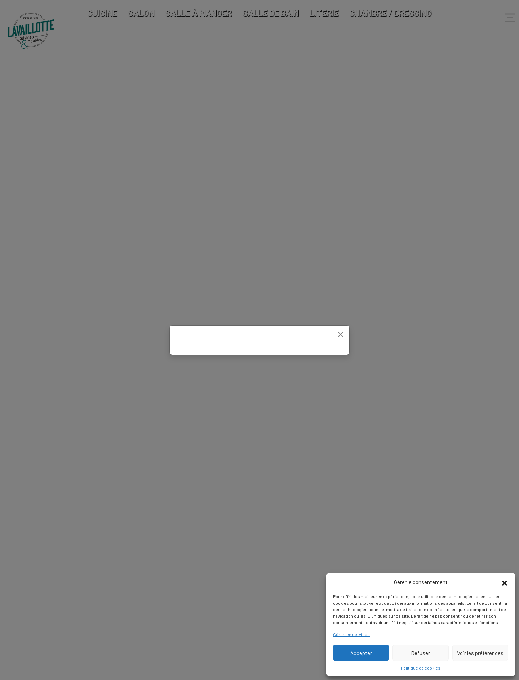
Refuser (420, 653)
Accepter (361, 653)
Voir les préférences (480, 653)
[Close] (340, 334)
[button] (504, 582)
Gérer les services (351, 634)
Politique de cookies (420, 667)
